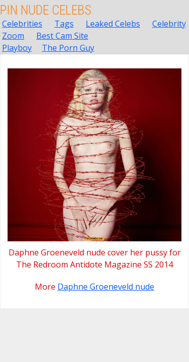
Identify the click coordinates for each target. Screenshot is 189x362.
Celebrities (22, 23)
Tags (64, 23)
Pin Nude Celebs (45, 10)
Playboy (17, 47)
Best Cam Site (62, 35)
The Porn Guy (68, 47)
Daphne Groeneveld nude (105, 286)
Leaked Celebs (113, 23)
